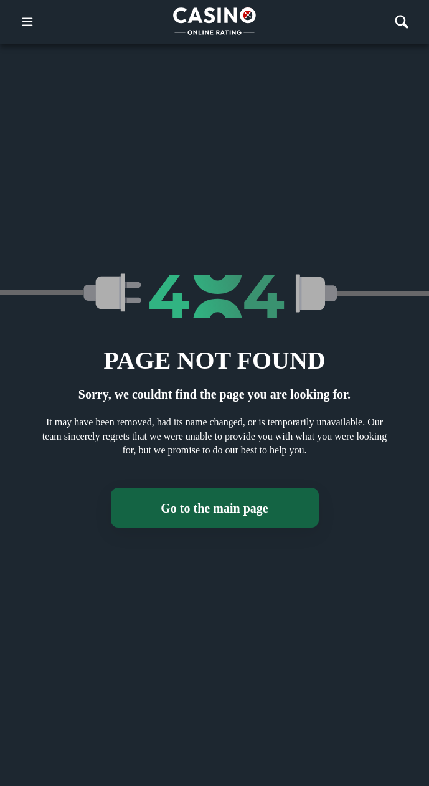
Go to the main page (214, 508)
